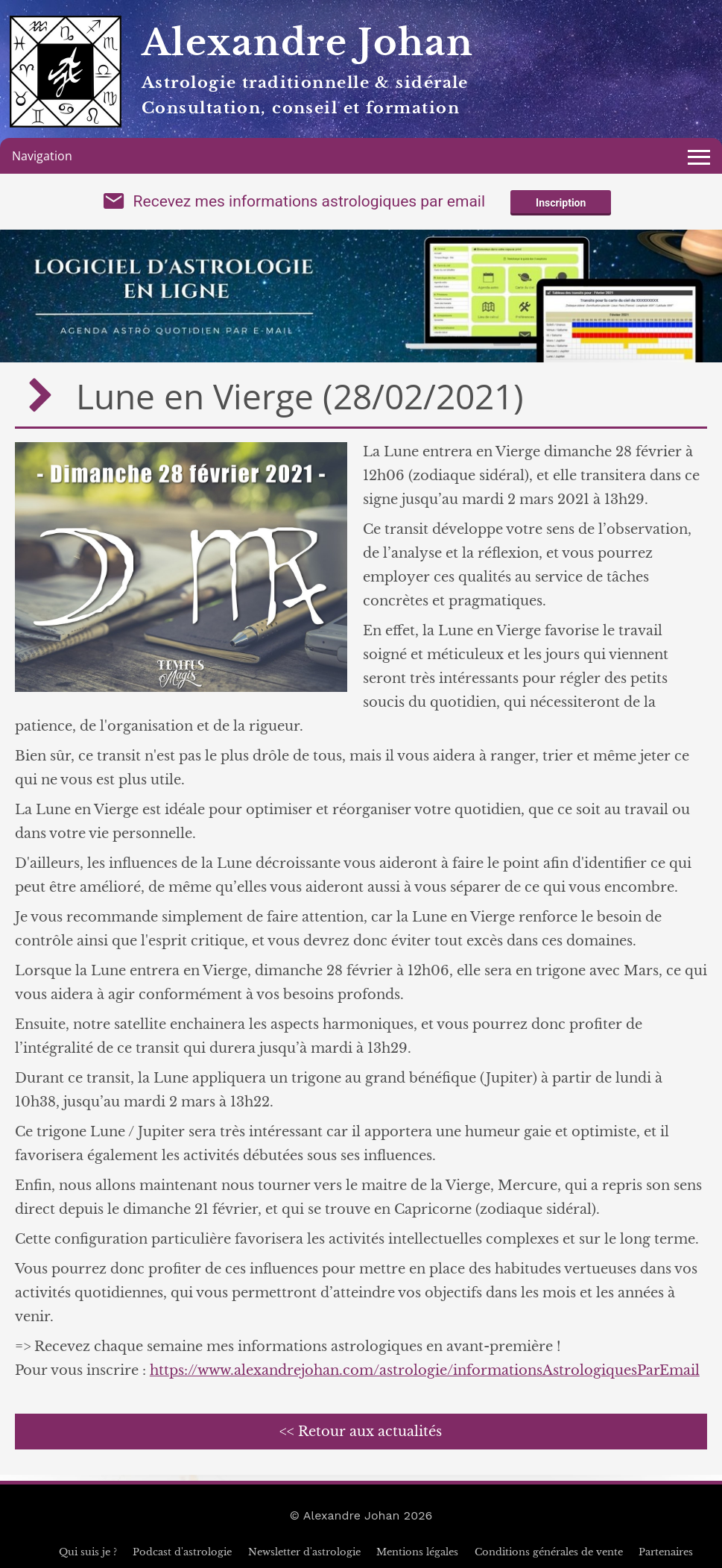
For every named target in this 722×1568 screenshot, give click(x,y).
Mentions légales (417, 1552)
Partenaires (666, 1552)
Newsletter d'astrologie (304, 1552)
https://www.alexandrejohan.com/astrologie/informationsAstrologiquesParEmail (425, 1370)
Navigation (42, 156)
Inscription (561, 203)
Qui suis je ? (88, 1552)
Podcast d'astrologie (182, 1552)
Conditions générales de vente (549, 1552)
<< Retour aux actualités (360, 1431)
